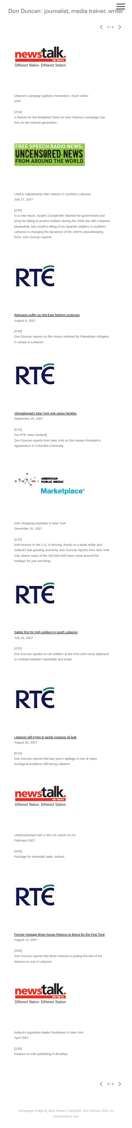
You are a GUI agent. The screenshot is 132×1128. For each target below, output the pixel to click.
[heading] (66, 13)
